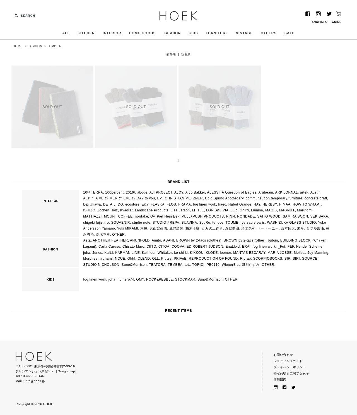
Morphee (90, 258)
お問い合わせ (283, 354)
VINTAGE (244, 33)
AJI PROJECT (160, 192)
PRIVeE (180, 258)
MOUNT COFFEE (118, 216)
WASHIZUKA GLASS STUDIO (291, 223)
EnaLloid (232, 246)
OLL (155, 258)
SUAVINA (189, 223)
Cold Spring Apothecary (224, 198)
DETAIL (109, 204)
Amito (156, 240)
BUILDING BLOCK (295, 240)
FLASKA (158, 204)
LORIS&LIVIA (217, 210)
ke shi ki (181, 253)
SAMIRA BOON (295, 216)
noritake (141, 216)
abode (142, 192)
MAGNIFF (287, 210)
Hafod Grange (240, 204)
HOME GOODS (142, 33)
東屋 (143, 228)
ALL (66, 33)
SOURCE (309, 258)
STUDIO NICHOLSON (101, 265)
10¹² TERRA (93, 192)
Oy (152, 216)
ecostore (132, 204)
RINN (230, 216)
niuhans (106, 258)
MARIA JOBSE (279, 253)
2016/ (130, 192)
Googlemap (66, 371)
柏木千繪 (192, 228)
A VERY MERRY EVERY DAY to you (125, 198)
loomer (225, 253)
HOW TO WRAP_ (307, 204)
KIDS (193, 33)
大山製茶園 (158, 228)
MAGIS (271, 210)
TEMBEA (54, 46)
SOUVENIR (120, 223)
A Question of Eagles (239, 192)
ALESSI (213, 192)
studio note (141, 223)
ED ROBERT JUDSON (205, 246)
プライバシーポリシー (290, 367)
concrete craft (316, 198)
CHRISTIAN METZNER (184, 198)
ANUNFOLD (140, 240)
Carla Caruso (109, 246)
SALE (289, 33)
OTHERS (269, 33)
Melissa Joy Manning (311, 253)
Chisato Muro (133, 246)
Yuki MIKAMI (127, 228)
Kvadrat (126, 210)
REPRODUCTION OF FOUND (213, 258)
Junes (97, 253)
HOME (18, 46)
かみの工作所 (212, 228)
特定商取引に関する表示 (291, 373)
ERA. (246, 246)
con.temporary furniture (283, 198)
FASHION (172, 33)
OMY (140, 279)
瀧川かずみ (251, 265)
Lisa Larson (180, 210)
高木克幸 (103, 235)
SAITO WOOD (269, 216)
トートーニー (268, 228)
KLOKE (212, 253)
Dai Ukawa (92, 204)
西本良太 (288, 228)
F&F (291, 246)
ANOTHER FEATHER (110, 240)
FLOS (171, 204)
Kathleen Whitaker (157, 253)
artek (304, 192)
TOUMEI (233, 223)
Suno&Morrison (134, 265)
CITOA (163, 246)
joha (86, 253)
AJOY (178, 192)
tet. (187, 265)
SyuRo (204, 223)
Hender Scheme (309, 246)
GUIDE (337, 21)
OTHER (118, 235)
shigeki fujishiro (96, 223)
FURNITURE (217, 33)
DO (120, 204)
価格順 (171, 54)
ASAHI (168, 240)
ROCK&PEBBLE (159, 279)
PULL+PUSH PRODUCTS (203, 216)
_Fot (281, 246)
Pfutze (166, 258)
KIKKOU (197, 253)
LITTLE (198, 210)
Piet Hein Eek (168, 216)
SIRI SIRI (292, 258)
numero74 (126, 279)
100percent (114, 192)
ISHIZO (89, 210)
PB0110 (213, 265)
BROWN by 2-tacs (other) (245, 240)
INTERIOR (112, 33)
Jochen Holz (108, 210)
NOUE (120, 258)
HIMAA (284, 204)
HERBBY (269, 204)
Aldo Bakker (195, 192)
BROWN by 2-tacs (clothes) (198, 240)
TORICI (198, 265)
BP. (160, 198)
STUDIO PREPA (166, 223)
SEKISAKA (319, 216)
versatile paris (253, 223)
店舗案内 (280, 379)
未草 (300, 228)
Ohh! (131, 258)
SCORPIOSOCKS (267, 258)
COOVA (178, 246)
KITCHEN (86, 33)
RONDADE (246, 216)
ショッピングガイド (288, 361)
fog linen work (204, 204)
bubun (273, 240)
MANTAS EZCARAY (249, 253)
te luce (217, 223)
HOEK (178, 16)
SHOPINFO (320, 21)
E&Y (145, 204)
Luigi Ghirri (240, 210)
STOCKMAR (185, 279)
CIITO (151, 246)
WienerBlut (231, 265)
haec (222, 204)
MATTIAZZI (92, 216)
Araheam (265, 192)
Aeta (87, 240)
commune (254, 198)
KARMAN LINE (127, 253)
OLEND (144, 258)
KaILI (108, 253)
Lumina (257, 210)
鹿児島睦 (176, 228)
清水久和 (248, 228)
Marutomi (304, 210)
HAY (257, 204)
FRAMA (184, 204)
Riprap (245, 258)
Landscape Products (151, 210)
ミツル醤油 (315, 228)
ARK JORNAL (286, 192)
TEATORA (157, 265)
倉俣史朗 (232, 228)
